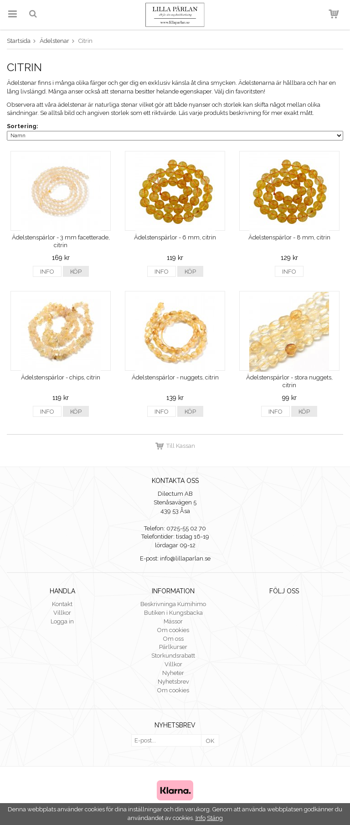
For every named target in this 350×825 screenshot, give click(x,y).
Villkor (62, 612)
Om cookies (173, 630)
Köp (76, 271)
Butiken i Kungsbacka (173, 612)
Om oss (173, 638)
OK (210, 740)
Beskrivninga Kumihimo (173, 604)
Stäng (215, 818)
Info (47, 271)
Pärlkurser (173, 646)
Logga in (62, 621)
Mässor (173, 621)
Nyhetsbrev (173, 681)
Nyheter (173, 672)
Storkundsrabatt (173, 655)
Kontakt (62, 604)
